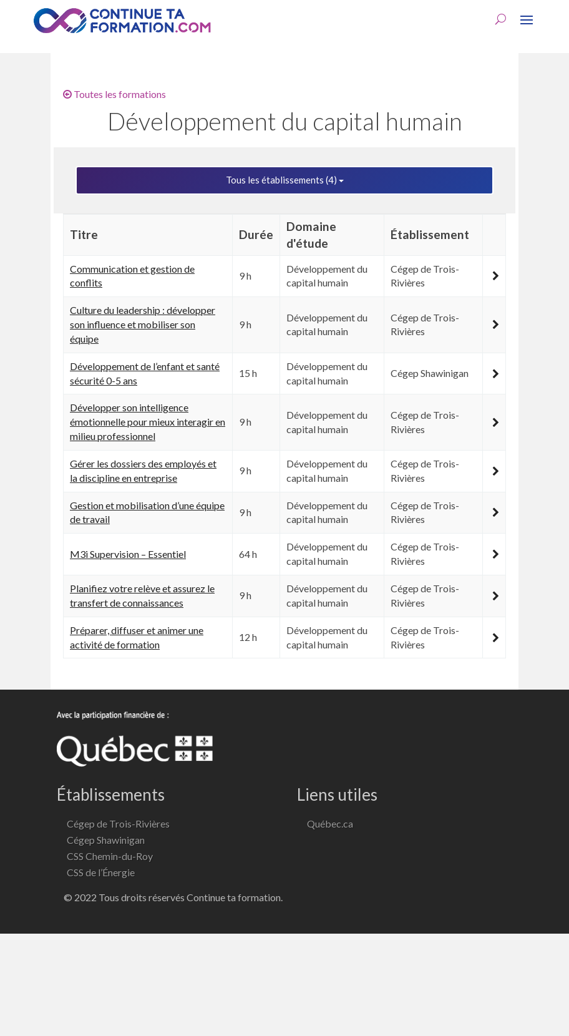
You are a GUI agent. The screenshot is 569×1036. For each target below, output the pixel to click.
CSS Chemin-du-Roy (110, 856)
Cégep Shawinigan (106, 840)
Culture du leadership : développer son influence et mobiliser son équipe (142, 324)
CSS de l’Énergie (101, 872)
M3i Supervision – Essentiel (128, 554)
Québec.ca (330, 823)
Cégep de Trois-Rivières (118, 823)
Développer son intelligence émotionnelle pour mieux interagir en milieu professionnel (147, 421)
